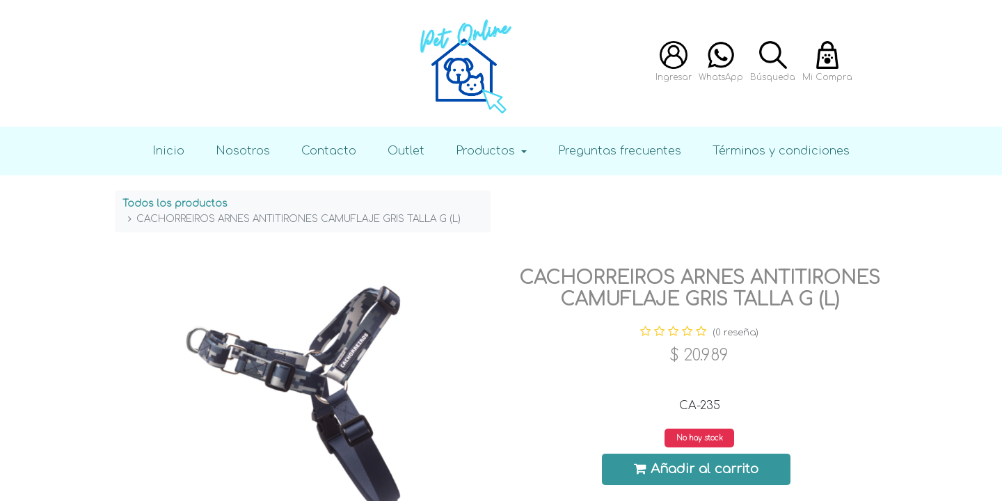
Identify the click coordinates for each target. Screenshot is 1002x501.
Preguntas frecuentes (619, 150)
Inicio (168, 150)
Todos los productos (175, 203)
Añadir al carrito (696, 468)
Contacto (328, 150)
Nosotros (243, 150)
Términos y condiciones (781, 150)
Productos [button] (487, 150)
